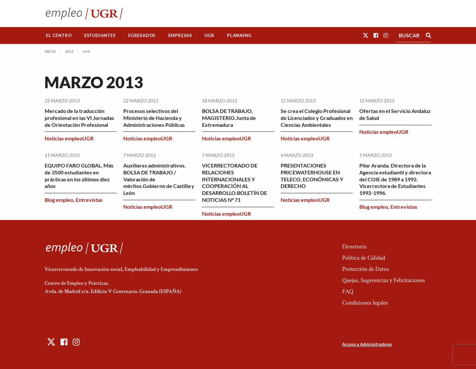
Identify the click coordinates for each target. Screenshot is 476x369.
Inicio (50, 51)
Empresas (180, 35)
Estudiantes (100, 35)
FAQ (347, 291)
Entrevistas (89, 200)
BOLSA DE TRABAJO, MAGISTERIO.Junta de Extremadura (229, 118)
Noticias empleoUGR (69, 138)
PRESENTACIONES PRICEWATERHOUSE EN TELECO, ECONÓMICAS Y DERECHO (312, 175)
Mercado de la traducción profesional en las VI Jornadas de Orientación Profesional (79, 118)
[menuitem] (59, 35)
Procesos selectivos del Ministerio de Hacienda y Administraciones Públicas (154, 118)
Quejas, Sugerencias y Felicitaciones (383, 280)
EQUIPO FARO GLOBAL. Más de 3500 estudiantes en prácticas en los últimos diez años (79, 175)
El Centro (58, 35)
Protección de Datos (365, 269)
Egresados (141, 35)
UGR (209, 35)
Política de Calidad (363, 258)
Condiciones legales (365, 303)
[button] (365, 35)
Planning (239, 35)
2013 (69, 51)
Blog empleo (59, 200)
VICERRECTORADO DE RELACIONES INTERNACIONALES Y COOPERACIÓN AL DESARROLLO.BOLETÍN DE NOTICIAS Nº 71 (234, 182)
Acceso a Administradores (367, 344)
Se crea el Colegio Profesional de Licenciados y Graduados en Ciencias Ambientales (317, 118)
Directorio (354, 246)
